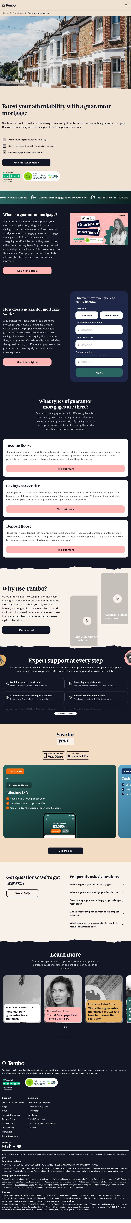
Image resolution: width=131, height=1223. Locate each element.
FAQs (4, 1114)
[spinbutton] (99, 329)
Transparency (8, 1131)
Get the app (65, 854)
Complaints (7, 1135)
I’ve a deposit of (85, 337)
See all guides (65, 1040)
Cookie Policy (8, 1127)
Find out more (65, 468)
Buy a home (18, 13)
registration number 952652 (73, 1185)
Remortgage (33, 1114)
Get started (26, 630)
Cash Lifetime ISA (36, 1122)
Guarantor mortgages (38, 1110)
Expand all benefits (65, 713)
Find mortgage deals (26, 162)
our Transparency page (24, 1188)
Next (99, 372)
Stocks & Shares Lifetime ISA (42, 1127)
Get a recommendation (13, 1106)
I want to (81, 308)
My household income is (89, 322)
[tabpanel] (97, 909)
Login (4, 1110)
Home (6, 13)
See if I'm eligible (27, 270)
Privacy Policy (8, 1122)
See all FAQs (22, 896)
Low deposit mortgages (39, 1106)
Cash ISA (32, 1131)
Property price (84, 352)
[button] (126, 5)
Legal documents (10, 1139)
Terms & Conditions (11, 1118)
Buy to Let (33, 1118)
